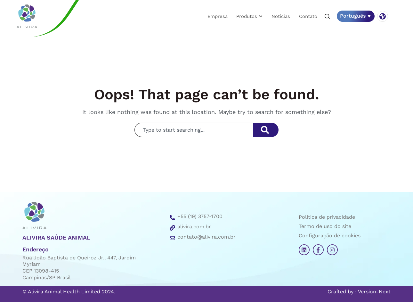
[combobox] (193, 130)
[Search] (266, 130)
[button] (327, 16)
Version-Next (374, 292)
